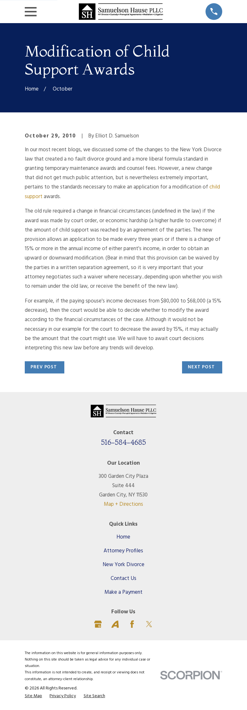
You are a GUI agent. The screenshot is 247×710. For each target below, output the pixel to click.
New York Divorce (123, 564)
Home (123, 537)
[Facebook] (132, 624)
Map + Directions (123, 504)
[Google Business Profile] (98, 624)
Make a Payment (123, 592)
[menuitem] (33, 696)
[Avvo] (115, 624)
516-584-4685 (123, 442)
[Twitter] (149, 624)
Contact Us (123, 578)
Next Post (201, 367)
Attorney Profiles (123, 551)
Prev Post (44, 367)
